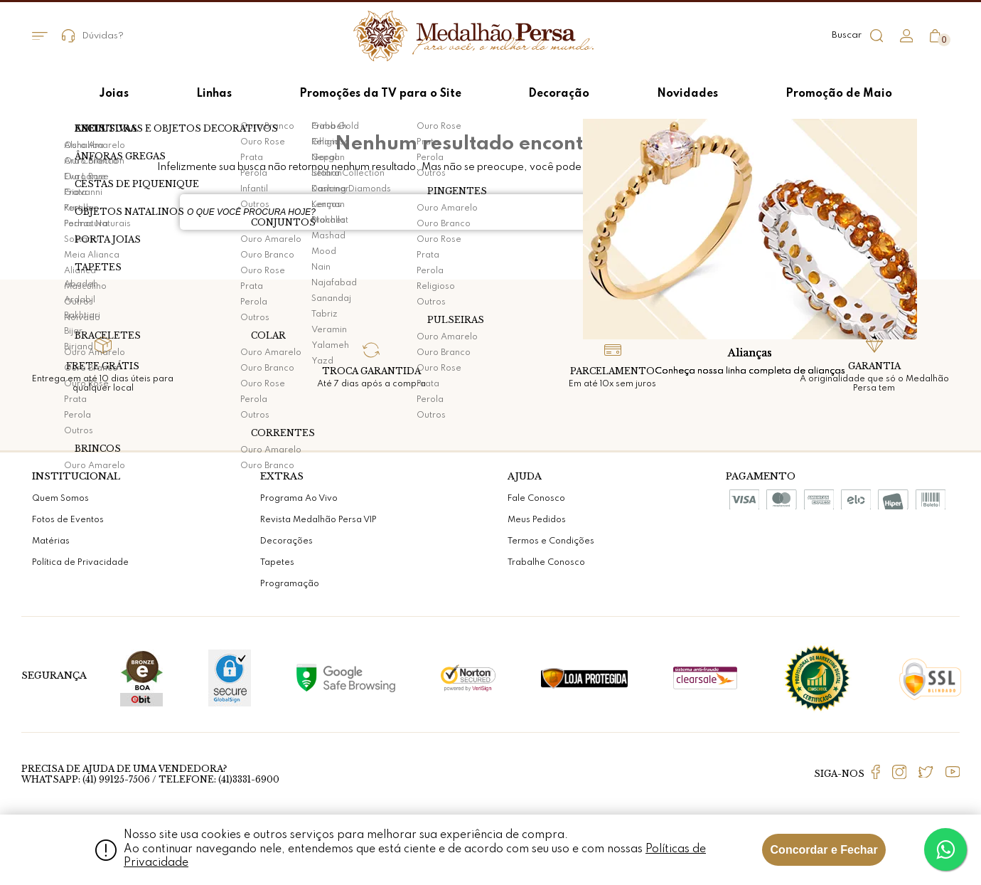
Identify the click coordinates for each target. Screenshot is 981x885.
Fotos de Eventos (68, 520)
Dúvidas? (93, 36)
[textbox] (455, 212)
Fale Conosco (536, 498)
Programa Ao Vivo (299, 498)
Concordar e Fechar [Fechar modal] (824, 850)
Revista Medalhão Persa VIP (318, 520)
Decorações (286, 541)
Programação (289, 584)
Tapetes (277, 562)
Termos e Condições (551, 541)
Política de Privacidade (80, 562)
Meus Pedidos (537, 520)
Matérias (51, 541)
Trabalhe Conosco (546, 562)
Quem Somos (60, 498)
